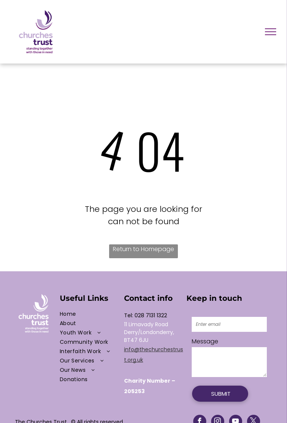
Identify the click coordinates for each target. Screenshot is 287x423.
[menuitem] (90, 314)
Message (205, 341)
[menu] (270, 31)
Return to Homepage (143, 249)
